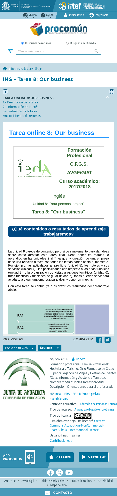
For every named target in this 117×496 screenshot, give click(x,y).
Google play (96, 457)
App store (63, 457)
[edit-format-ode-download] (49, 348)
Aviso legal (27, 481)
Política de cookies (81, 481)
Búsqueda (98, 52)
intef (80, 359)
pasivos (95, 394)
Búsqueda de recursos (36, 43)
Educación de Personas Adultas (98, 404)
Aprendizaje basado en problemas (94, 409)
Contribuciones (60, 441)
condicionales (60, 399)
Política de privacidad (52, 481)
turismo (83, 394)
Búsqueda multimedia (81, 43)
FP (74, 394)
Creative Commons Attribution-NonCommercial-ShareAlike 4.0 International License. (77, 425)
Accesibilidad (105, 481)
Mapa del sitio (58, 485)
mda (58, 394)
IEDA (67, 394)
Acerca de (10, 481)
